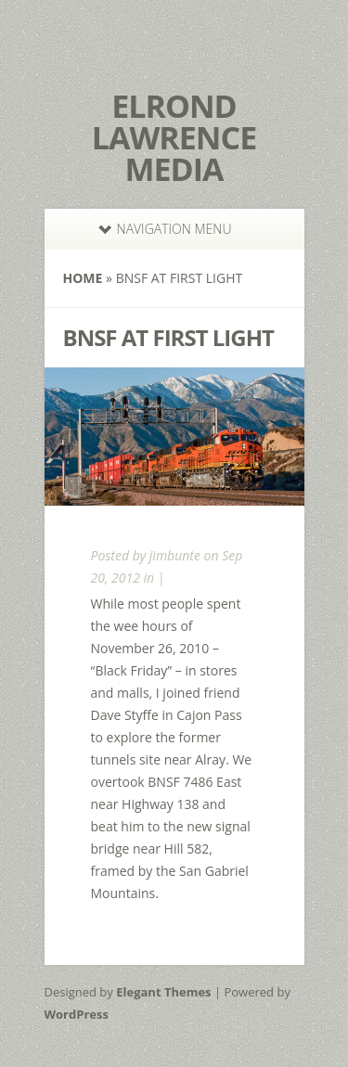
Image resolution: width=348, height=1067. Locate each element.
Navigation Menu (165, 229)
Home (83, 278)
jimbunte (174, 555)
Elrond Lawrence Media (174, 137)
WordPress (77, 1014)
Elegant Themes (163, 991)
